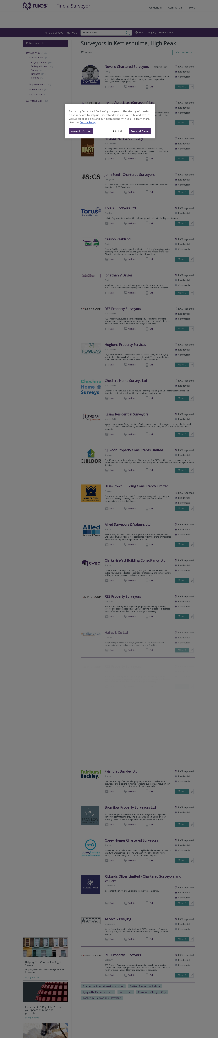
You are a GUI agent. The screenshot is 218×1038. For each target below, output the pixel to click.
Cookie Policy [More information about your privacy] (87, 122)
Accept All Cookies (140, 131)
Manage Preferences (80, 131)
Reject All (117, 131)
